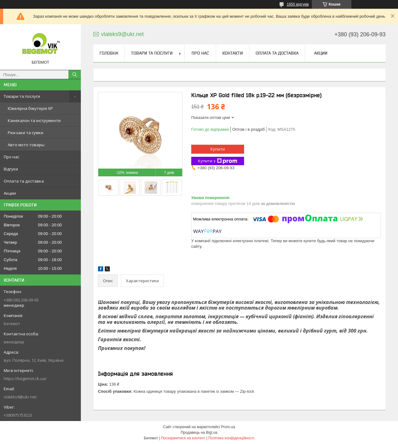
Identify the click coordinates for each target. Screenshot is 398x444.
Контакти (232, 53)
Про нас (11, 157)
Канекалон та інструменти (34, 120)
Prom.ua (228, 427)
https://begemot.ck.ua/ (25, 378)
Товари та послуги (22, 96)
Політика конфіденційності (231, 438)
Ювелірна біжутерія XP (30, 108)
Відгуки (11, 169)
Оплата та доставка (24, 181)
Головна (109, 53)
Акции (10, 193)
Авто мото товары (26, 144)
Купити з (217, 161)
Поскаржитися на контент (183, 438)
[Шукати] (74, 74)
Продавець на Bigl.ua (199, 432)
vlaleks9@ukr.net (20, 397)
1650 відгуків (298, 4)
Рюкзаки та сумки (25, 132)
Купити (218, 149)
